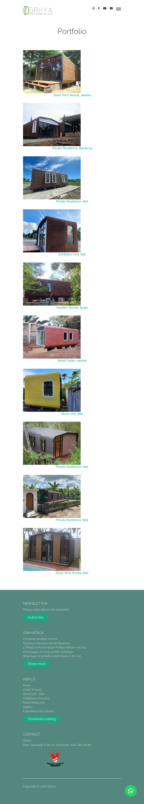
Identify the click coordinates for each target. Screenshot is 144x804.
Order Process (32, 689)
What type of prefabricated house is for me (52, 656)
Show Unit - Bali (33, 694)
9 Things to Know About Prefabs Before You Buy (55, 647)
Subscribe (35, 617)
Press (27, 685)
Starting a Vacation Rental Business (46, 643)
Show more (37, 664)
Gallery (28, 707)
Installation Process (36, 698)
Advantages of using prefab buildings (48, 651)
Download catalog (42, 719)
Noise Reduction (34, 702)
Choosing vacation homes (40, 638)
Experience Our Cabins (38, 711)
